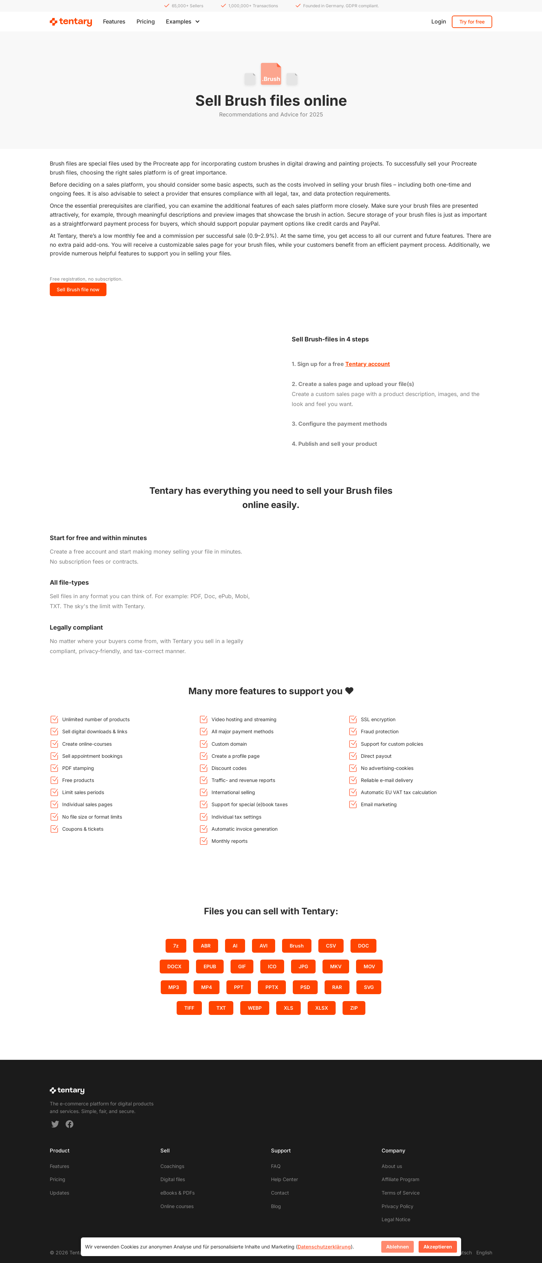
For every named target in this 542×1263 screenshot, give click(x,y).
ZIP (354, 1008)
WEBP (255, 1008)
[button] (183, 21)
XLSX (321, 1008)
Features (114, 21)
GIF (242, 966)
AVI (264, 946)
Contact (280, 1193)
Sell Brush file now (78, 289)
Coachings (172, 1166)
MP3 (173, 987)
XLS (288, 1008)
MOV (369, 966)
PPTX (271, 987)
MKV (336, 966)
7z (176, 946)
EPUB (210, 966)
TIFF (189, 1008)
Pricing (146, 21)
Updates (59, 1193)
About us (392, 1166)
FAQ (276, 1166)
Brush (297, 946)
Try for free (472, 22)
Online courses (177, 1206)
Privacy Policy (397, 1206)
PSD (305, 987)
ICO (272, 966)
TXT (221, 1008)
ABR (206, 946)
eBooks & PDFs (177, 1193)
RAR (337, 987)
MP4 (206, 987)
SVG (369, 987)
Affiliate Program (400, 1179)
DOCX (174, 966)
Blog (276, 1206)
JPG (303, 966)
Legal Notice (396, 1219)
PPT (238, 987)
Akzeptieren (437, 1247)
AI (235, 946)
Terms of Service (401, 1193)
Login (438, 21)
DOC (363, 946)
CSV (331, 946)
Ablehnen (397, 1247)
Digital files (172, 1179)
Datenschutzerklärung (324, 1247)
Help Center (284, 1179)
